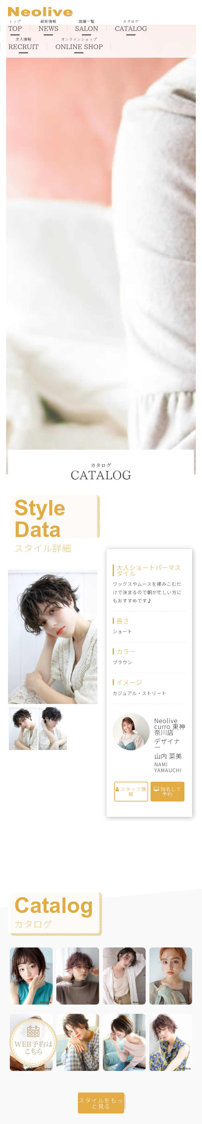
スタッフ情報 (131, 792)
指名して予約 (167, 792)
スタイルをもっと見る (101, 1104)
